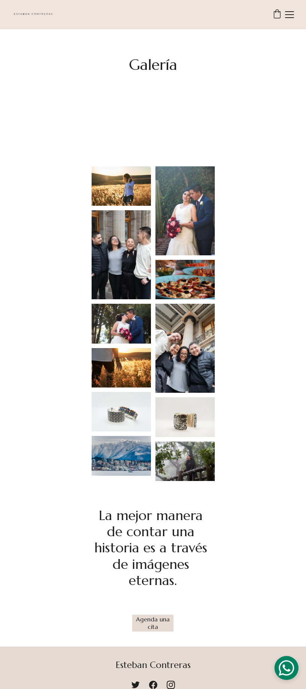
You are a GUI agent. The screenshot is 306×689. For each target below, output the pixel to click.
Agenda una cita (153, 622)
